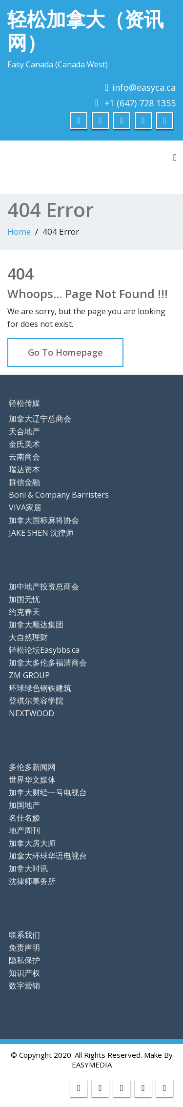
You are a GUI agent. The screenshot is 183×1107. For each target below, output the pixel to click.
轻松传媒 (24, 403)
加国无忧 (24, 599)
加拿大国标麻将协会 (44, 520)
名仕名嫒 (24, 817)
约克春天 (24, 611)
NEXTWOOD (31, 713)
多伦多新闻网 (32, 767)
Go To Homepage (65, 352)
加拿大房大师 (32, 843)
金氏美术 (24, 444)
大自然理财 (28, 637)
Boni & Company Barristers (59, 494)
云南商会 (24, 456)
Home (19, 231)
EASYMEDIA (92, 1064)
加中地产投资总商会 (44, 586)
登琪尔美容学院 (36, 700)
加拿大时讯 (28, 868)
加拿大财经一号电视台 (48, 792)
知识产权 (24, 972)
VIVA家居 (25, 507)
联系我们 (24, 934)
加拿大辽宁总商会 (40, 418)
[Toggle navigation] (175, 157)
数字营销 (24, 985)
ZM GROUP (29, 675)
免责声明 (24, 947)
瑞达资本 (24, 469)
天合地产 (24, 431)
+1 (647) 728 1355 (140, 103)
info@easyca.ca (144, 87)
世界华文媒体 (32, 779)
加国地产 (24, 805)
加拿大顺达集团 (36, 624)
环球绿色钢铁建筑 (40, 688)
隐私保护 (24, 960)
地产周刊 (24, 830)
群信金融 (24, 482)
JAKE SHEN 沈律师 (41, 532)
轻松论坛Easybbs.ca (44, 649)
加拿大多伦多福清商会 (48, 662)
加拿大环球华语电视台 (48, 855)
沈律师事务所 (32, 881)
